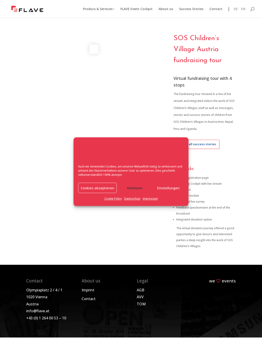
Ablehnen (134, 188)
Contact (215, 9)
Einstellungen (168, 188)
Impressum (150, 199)
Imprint (88, 290)
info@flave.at (37, 310)
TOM (141, 304)
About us (166, 9)
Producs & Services (98, 9)
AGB (140, 290)
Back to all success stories (196, 144)
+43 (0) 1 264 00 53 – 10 (46, 318)
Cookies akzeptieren (97, 188)
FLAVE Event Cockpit (136, 9)
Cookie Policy (113, 199)
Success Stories (191, 9)
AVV (140, 296)
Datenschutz (132, 199)
